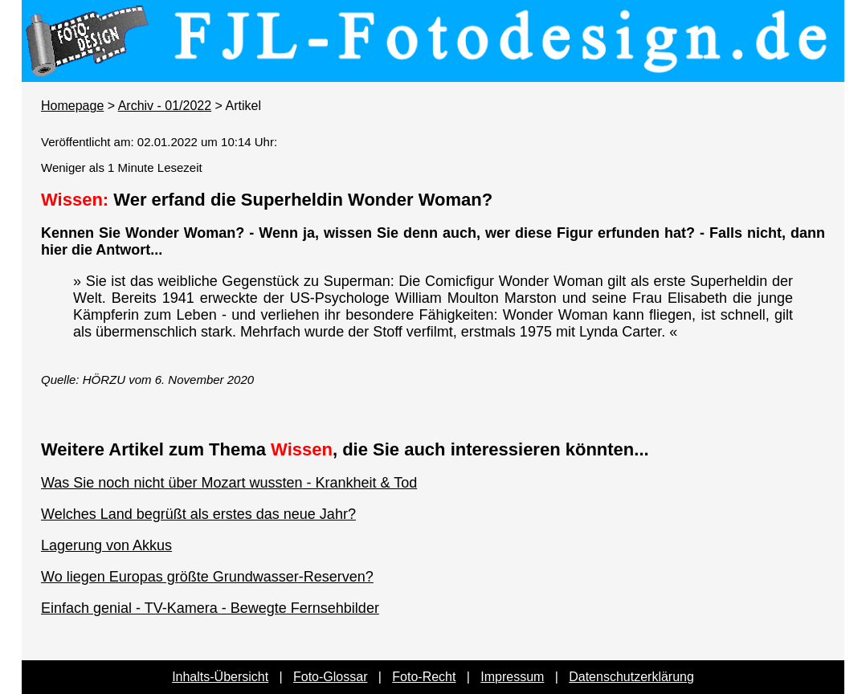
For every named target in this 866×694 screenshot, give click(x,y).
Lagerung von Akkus (106, 545)
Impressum (512, 677)
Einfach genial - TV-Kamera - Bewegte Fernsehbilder (210, 608)
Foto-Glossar (330, 677)
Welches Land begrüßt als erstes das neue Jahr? (198, 514)
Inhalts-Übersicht (220, 677)
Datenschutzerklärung (631, 677)
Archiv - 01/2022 (165, 105)
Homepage (72, 105)
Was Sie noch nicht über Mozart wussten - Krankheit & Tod (229, 483)
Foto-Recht (423, 677)
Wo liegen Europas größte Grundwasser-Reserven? (207, 577)
